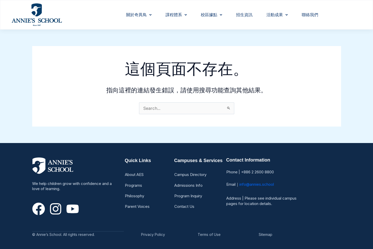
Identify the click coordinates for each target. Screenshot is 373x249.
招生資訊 (244, 14)
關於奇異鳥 (139, 14)
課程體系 (176, 14)
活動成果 (277, 14)
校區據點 (211, 14)
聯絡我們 (310, 14)
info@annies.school (256, 184)
